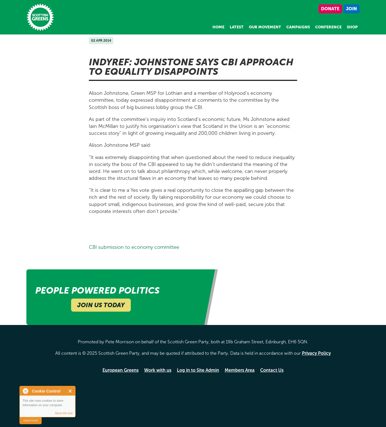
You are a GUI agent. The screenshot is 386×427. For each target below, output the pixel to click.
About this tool (63, 413)
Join (351, 8)
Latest (237, 27)
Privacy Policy (316, 353)
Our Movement (265, 27)
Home (218, 27)
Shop (352, 27)
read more (30, 420)
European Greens (120, 370)
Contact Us (272, 370)
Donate (330, 8)
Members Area (240, 370)
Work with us (157, 370)
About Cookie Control (25, 391)
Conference (328, 27)
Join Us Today (101, 305)
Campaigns (298, 27)
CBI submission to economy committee (134, 247)
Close (70, 391)
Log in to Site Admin (198, 370)
